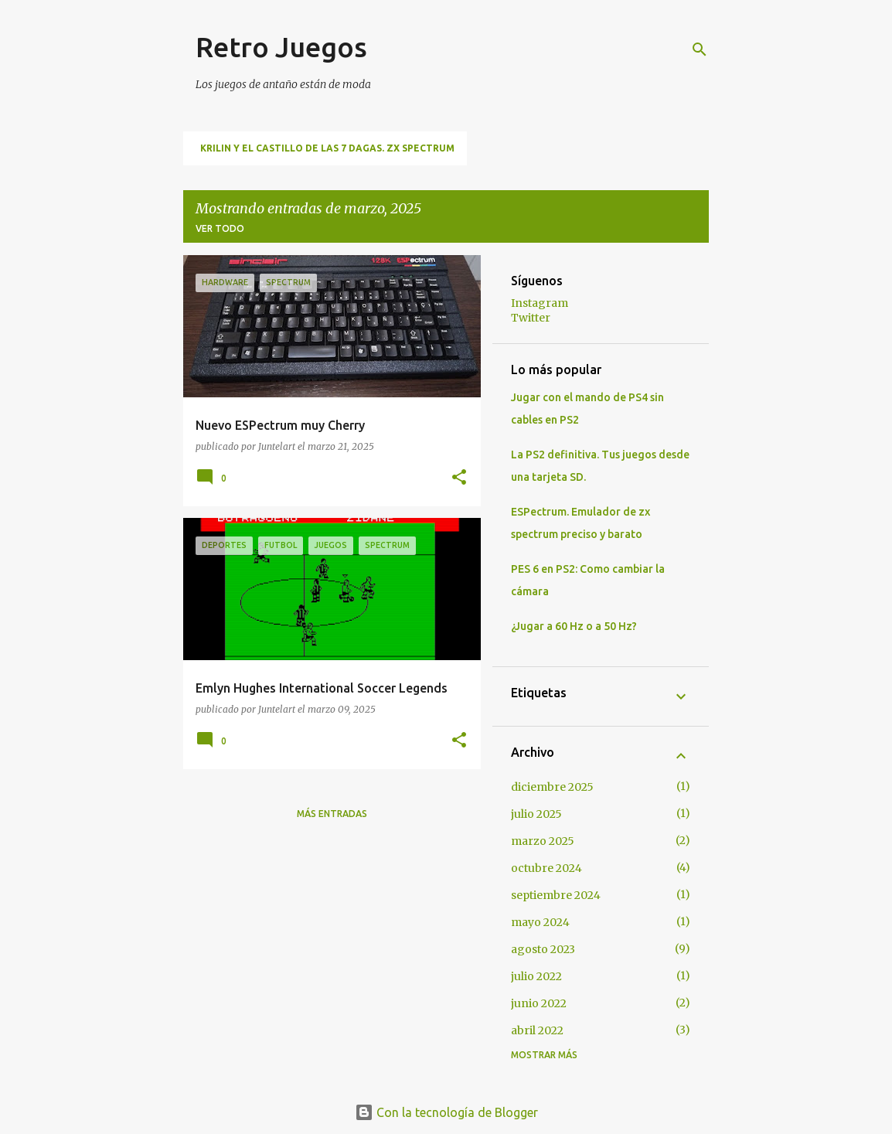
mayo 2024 (540, 922)
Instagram (539, 303)
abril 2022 (537, 1030)
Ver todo (220, 228)
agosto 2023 (543, 949)
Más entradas (332, 814)
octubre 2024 (546, 868)
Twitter (530, 318)
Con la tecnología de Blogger (446, 1112)
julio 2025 (536, 814)
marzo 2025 (542, 841)
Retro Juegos (281, 47)
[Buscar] (699, 49)
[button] (459, 478)
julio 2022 (536, 976)
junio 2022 (539, 1003)
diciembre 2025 (552, 787)
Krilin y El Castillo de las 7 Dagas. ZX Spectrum (327, 148)
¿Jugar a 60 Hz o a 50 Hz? (574, 626)
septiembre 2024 (556, 895)
